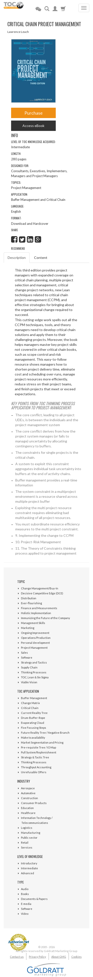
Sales (24, 652)
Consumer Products (34, 803)
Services (26, 847)
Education (27, 808)
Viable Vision (29, 682)
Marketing (27, 627)
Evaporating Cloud (32, 722)
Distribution (28, 598)
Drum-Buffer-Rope (33, 717)
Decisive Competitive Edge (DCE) (42, 593)
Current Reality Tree (34, 712)
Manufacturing (30, 832)
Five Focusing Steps (33, 727)
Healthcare (28, 812)
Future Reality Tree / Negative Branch (45, 732)
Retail (24, 842)
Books (25, 893)
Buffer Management (34, 698)
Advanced (27, 873)
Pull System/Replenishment (38, 752)
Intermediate (29, 868)
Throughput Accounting (36, 767)
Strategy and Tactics (34, 662)
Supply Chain (29, 667)
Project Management (34, 647)
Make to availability (33, 737)
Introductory (29, 863)
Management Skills (33, 622)
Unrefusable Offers (33, 772)
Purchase (33, 113)
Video (24, 913)
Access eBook (33, 126)
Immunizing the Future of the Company (45, 618)
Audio (24, 889)
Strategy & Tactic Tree (35, 757)
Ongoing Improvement (35, 632)
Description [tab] (17, 257)
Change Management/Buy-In (39, 588)
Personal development (35, 642)
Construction (29, 798)
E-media (26, 903)
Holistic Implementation (36, 613)
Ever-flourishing (31, 603)
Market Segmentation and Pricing (42, 742)
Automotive (28, 793)
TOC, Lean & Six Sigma (35, 677)
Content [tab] (40, 257)
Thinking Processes (33, 672)
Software (26, 657)
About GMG (58, 956)
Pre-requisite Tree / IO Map (38, 747)
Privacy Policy (37, 956)
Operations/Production (36, 637)
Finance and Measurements (39, 608)
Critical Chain (29, 707)
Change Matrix (30, 703)
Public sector (29, 837)
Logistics (26, 827)
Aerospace (28, 788)
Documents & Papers (34, 898)
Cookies (76, 956)
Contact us (17, 956)
